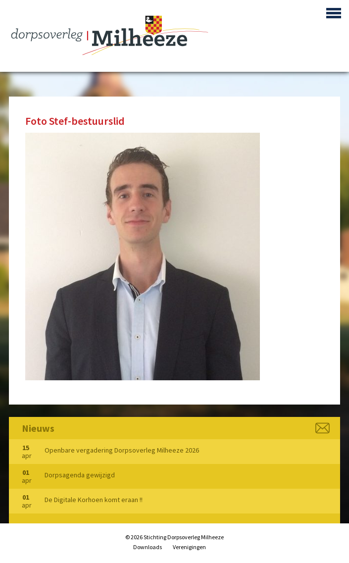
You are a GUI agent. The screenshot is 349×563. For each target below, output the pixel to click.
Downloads (147, 547)
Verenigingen (189, 547)
